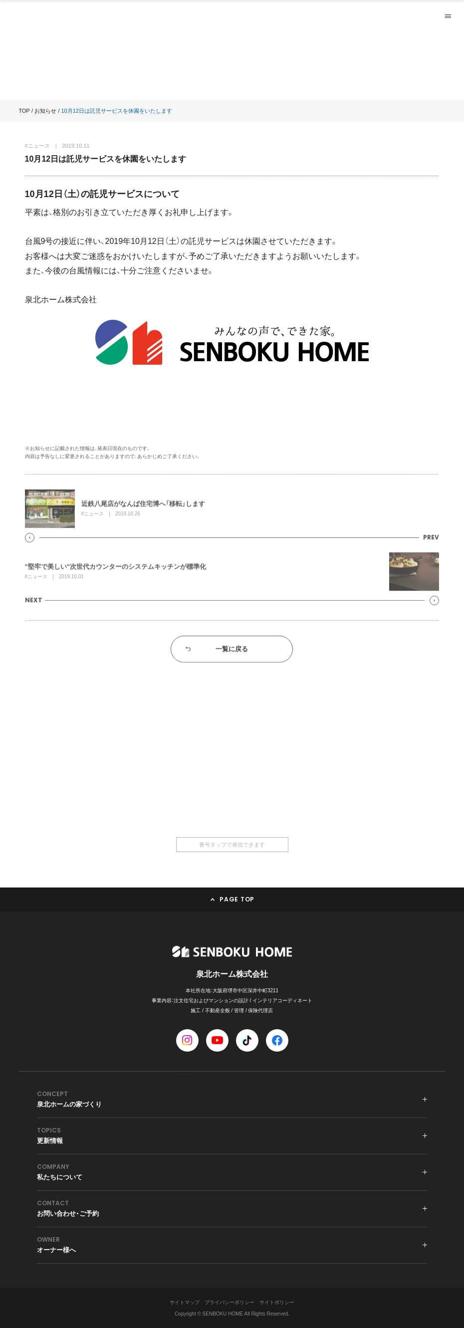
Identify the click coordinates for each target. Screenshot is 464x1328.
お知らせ (45, 111)
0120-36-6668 (232, 796)
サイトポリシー (276, 1302)
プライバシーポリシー (229, 1302)
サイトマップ (185, 1302)
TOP (23, 111)
